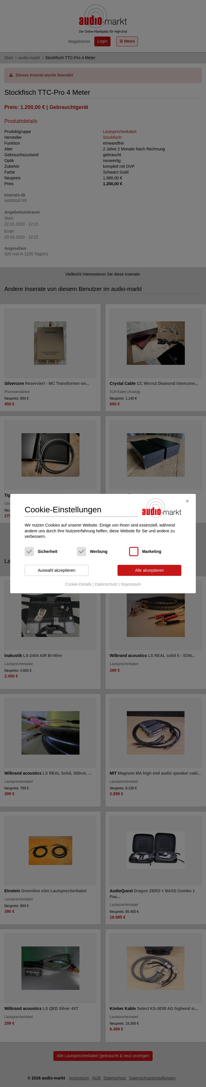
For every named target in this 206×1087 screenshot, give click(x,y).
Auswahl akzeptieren (56, 570)
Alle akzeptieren (149, 570)
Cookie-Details (78, 584)
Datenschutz (106, 584)
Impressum (131, 584)
